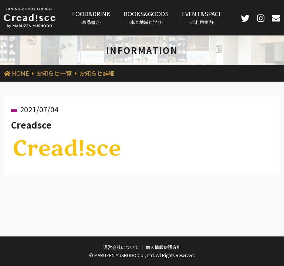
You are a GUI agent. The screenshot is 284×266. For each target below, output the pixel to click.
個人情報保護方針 (163, 247)
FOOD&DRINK (91, 17)
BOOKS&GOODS (146, 17)
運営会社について (121, 247)
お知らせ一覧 (54, 73)
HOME (20, 73)
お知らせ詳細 (97, 73)
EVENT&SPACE (202, 17)
